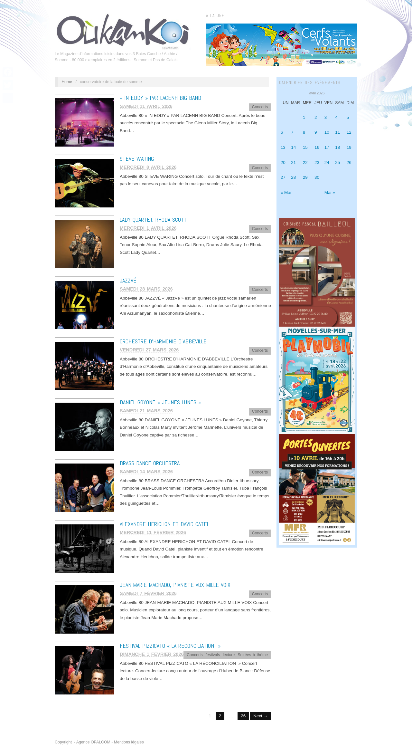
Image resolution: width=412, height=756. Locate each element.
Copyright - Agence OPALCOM (82, 742)
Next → (260, 715)
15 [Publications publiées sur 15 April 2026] (305, 147)
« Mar (286, 192)
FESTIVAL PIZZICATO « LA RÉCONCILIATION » (170, 645)
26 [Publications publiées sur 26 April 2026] (349, 162)
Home (66, 82)
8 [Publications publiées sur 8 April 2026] (304, 132)
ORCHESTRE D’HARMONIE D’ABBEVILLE (163, 341)
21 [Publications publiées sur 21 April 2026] (293, 162)
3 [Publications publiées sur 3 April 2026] (325, 117)
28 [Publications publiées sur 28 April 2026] (293, 177)
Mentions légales (129, 742)
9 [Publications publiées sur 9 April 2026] (315, 132)
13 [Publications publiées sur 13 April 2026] (283, 147)
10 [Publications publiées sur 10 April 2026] (326, 132)
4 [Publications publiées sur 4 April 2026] (336, 117)
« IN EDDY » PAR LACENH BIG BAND (160, 97)
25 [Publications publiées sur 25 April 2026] (337, 162)
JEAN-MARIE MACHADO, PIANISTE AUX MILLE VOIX (175, 585)
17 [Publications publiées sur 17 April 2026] (326, 147)
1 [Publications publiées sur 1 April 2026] (304, 117)
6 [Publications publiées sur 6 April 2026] (282, 132)
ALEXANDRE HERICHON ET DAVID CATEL (164, 524)
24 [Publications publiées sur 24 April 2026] (326, 162)
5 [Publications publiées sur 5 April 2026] (348, 117)
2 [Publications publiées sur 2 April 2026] (315, 117)
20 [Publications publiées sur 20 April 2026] (283, 162)
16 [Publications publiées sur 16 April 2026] (316, 147)
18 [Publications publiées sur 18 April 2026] (337, 147)
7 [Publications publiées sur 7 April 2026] (292, 132)
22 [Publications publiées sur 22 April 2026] (305, 162)
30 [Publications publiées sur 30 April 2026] (316, 177)
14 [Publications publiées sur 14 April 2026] (293, 147)
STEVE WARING (137, 158)
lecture (229, 655)
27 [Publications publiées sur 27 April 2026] (283, 177)
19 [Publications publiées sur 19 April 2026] (349, 147)
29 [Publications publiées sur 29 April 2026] (305, 177)
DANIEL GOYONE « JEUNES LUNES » (160, 402)
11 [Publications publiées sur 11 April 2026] (337, 132)
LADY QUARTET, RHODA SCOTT (153, 219)
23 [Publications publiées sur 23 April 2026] (316, 162)
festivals (213, 655)
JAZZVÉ (128, 280)
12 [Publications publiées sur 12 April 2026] (349, 132)
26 (243, 715)
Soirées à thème (253, 655)
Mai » (329, 192)
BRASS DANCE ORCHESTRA (150, 463)
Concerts (260, 107)
